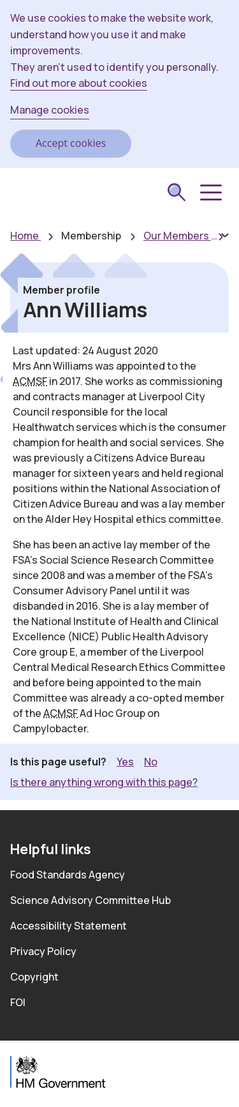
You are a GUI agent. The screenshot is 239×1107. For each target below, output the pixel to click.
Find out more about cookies (78, 83)
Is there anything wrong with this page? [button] (104, 782)
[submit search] (177, 193)
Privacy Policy (43, 951)
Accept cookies (71, 143)
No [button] (150, 761)
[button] (210, 192)
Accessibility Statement (68, 926)
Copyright (34, 977)
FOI (17, 1002)
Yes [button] (125, 761)
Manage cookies (49, 110)
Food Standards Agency (67, 875)
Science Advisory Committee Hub (90, 900)
